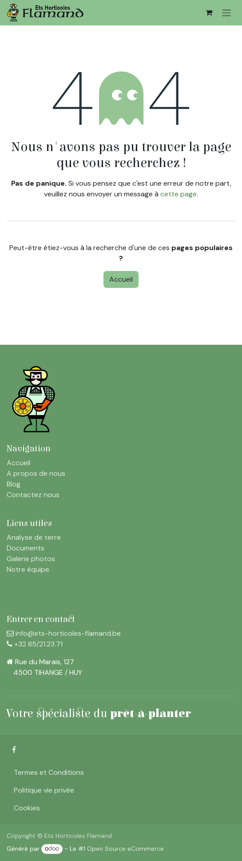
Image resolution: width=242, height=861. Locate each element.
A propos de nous (36, 473)
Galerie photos (31, 558)
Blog (13, 484)
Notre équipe (28, 569)
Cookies (27, 808)
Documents (25, 548)
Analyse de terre (34, 537)
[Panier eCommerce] (209, 12)
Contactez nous (33, 494)
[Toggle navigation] (226, 13)
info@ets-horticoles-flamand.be (68, 633)
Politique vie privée (44, 790)
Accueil (121, 279)
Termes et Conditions (49, 772)
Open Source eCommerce (125, 849)
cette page (178, 194)
